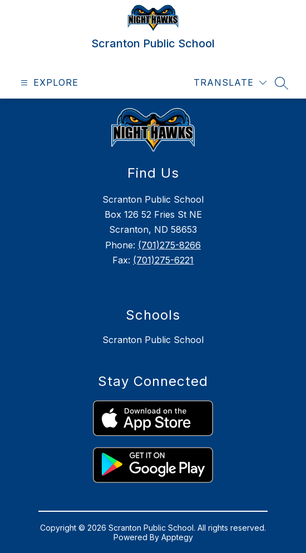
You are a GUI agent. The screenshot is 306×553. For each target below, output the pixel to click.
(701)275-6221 (163, 260)
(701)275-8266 (169, 245)
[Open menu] (48, 83)
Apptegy (177, 537)
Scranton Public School (153, 339)
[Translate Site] (230, 83)
